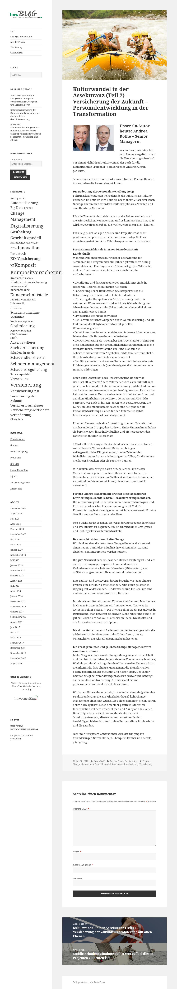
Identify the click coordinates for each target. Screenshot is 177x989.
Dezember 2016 (18, 647)
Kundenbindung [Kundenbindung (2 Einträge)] (20, 289)
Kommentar (81, 808)
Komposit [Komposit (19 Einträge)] (25, 265)
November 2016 (18, 653)
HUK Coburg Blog (18, 451)
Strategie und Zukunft (21, 36)
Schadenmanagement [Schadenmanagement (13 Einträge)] (32, 364)
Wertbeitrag (16, 47)
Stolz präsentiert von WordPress (89, 982)
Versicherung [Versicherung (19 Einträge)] (25, 384)
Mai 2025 (15, 518)
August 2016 (16, 663)
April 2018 (15, 591)
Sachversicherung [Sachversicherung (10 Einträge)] (27, 347)
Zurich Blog (16, 488)
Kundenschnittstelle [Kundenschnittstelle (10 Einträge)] (29, 295)
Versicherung (145, 764)
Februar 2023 (17, 529)
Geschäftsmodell (103, 764)
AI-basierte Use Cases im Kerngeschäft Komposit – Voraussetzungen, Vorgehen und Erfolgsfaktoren (24, 100)
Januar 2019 (16, 565)
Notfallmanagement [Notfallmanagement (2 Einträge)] (22, 321)
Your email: (16, 159)
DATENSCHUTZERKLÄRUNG (24, 729)
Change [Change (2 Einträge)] (28, 208)
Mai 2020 (15, 539)
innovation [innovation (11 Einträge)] (28, 247)
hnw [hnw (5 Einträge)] (13, 248)
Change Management (83, 764)
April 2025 (15, 523)
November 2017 (18, 606)
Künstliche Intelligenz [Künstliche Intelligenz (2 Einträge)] (23, 299)
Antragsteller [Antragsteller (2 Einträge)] (18, 198)
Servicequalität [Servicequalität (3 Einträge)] (20, 374)
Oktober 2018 (17, 575)
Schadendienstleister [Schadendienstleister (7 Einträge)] (28, 357)
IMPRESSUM (16, 726)
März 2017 (15, 637)
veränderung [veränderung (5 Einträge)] (20, 415)
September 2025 (18, 508)
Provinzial (15, 457)
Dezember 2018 (18, 570)
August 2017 (16, 622)
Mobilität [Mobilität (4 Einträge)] (17, 317)
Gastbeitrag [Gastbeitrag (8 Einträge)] (20, 231)
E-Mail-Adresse (83, 865)
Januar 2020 (16, 549)
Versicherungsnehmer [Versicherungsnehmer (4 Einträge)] (26, 405)
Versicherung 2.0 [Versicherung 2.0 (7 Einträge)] (24, 391)
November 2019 (18, 554)
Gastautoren (16, 52)
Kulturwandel (118, 764)
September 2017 (18, 616)
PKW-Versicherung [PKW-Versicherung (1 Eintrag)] (18, 334)
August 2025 (16, 513)
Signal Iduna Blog (19, 470)
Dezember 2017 (18, 601)
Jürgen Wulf (99, 761)
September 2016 (18, 658)
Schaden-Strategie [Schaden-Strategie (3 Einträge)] (22, 352)
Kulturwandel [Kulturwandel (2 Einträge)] (18, 286)
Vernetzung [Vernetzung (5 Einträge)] (19, 379)
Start (12, 31)
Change (146, 761)
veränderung (132, 764)
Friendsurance (17, 439)
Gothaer (14, 445)
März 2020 (15, 544)
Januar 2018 (16, 596)
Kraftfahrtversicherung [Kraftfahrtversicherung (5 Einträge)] (28, 282)
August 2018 (16, 580)
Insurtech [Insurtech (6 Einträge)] (18, 253)
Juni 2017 (15, 627)
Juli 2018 (14, 585)
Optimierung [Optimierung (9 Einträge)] (22, 326)
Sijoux (13, 476)
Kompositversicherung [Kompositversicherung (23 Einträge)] (37, 272)
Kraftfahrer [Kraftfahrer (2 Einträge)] (17, 278)
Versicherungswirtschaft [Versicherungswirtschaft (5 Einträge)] (29, 410)
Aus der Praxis (17, 42)
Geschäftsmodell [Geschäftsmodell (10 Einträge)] (25, 238)
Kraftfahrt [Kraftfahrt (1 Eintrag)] (29, 278)
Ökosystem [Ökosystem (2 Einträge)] (16, 419)
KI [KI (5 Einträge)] (12, 265)
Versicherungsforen (20, 482)
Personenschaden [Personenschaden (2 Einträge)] (20, 330)
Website (78, 878)
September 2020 (18, 534)
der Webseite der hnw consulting (29, 688)
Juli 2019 (14, 560)
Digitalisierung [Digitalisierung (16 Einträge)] (27, 225)
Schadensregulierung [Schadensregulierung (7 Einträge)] (28, 369)
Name (77, 851)
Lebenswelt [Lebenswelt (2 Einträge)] (17, 303)
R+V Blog (14, 463)
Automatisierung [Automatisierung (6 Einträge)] (24, 202)
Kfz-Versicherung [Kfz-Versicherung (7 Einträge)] (25, 258)
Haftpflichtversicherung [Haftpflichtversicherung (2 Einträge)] (24, 242)
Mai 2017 (15, 632)
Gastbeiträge (131, 761)
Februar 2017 (17, 642)
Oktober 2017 (17, 611)
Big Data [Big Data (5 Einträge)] (17, 207)
